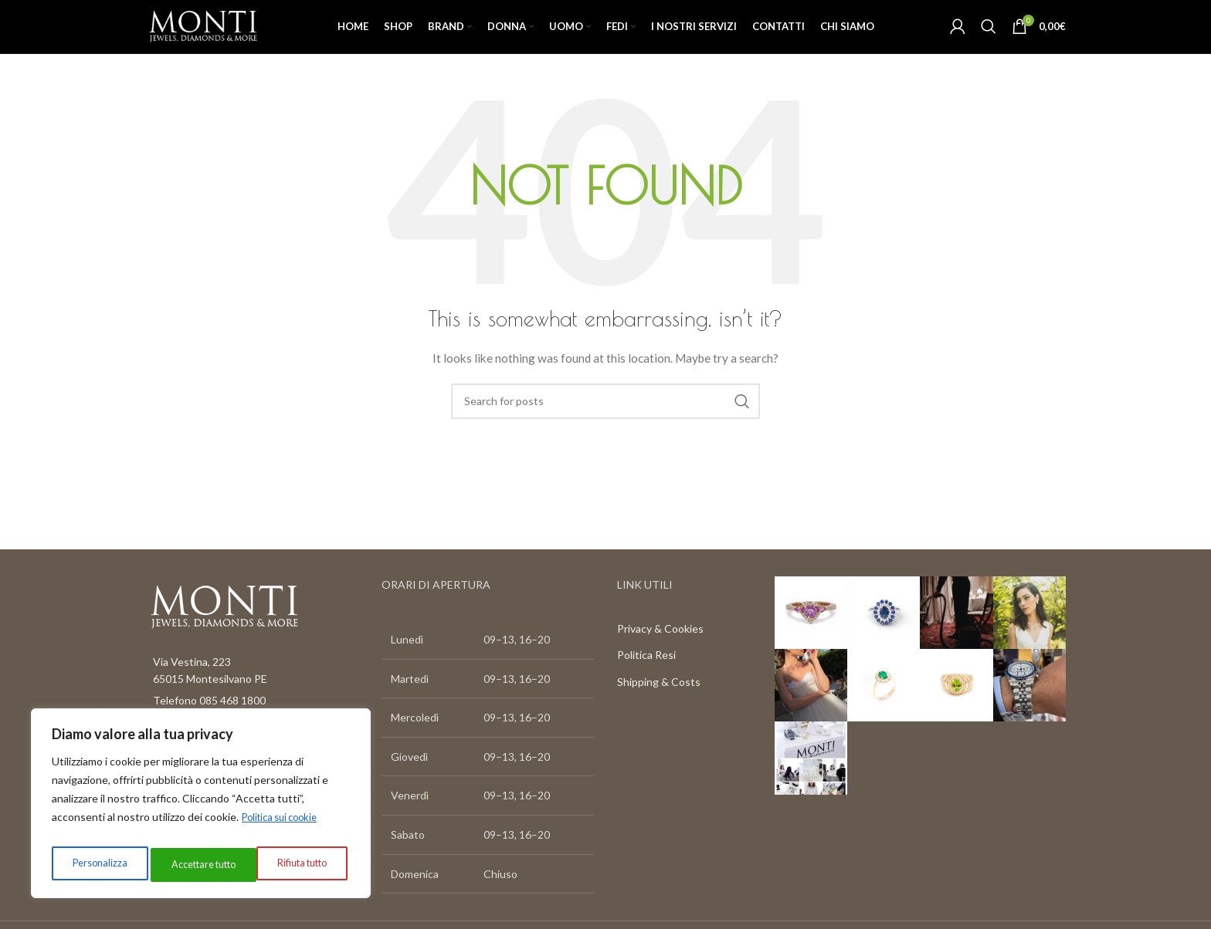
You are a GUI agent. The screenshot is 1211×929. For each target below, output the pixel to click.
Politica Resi (646, 682)
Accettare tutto (296, 864)
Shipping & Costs (658, 708)
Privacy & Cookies (660, 655)
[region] (201, 808)
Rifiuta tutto (191, 864)
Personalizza (96, 864)
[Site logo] (224, 39)
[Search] (988, 40)
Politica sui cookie (284, 826)
